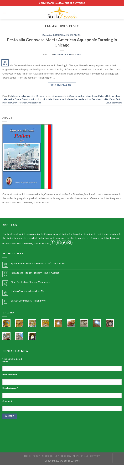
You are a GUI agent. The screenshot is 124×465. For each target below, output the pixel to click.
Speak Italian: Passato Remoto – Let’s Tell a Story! (38, 263)
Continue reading (62, 84)
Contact (95, 456)
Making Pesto (91, 99)
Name (5, 361)
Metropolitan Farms (106, 99)
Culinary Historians (106, 96)
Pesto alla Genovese (11, 102)
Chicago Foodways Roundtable (83, 96)
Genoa (18, 99)
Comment (7, 401)
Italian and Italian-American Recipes (62, 35)
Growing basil (28, 99)
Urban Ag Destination (31, 102)
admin (77, 54)
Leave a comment (114, 102)
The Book (47, 456)
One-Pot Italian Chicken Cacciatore (30, 282)
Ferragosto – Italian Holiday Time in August (35, 272)
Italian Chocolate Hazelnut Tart (28, 291)
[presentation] (27, 429)
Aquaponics (57, 96)
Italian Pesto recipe (55, 99)
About (36, 456)
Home (27, 456)
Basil (66, 96)
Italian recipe (71, 99)
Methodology (63, 456)
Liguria (81, 99)
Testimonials (80, 456)
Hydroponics (41, 99)
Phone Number (9, 375)
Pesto (118, 99)
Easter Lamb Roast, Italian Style (28, 300)
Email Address (10, 388)
